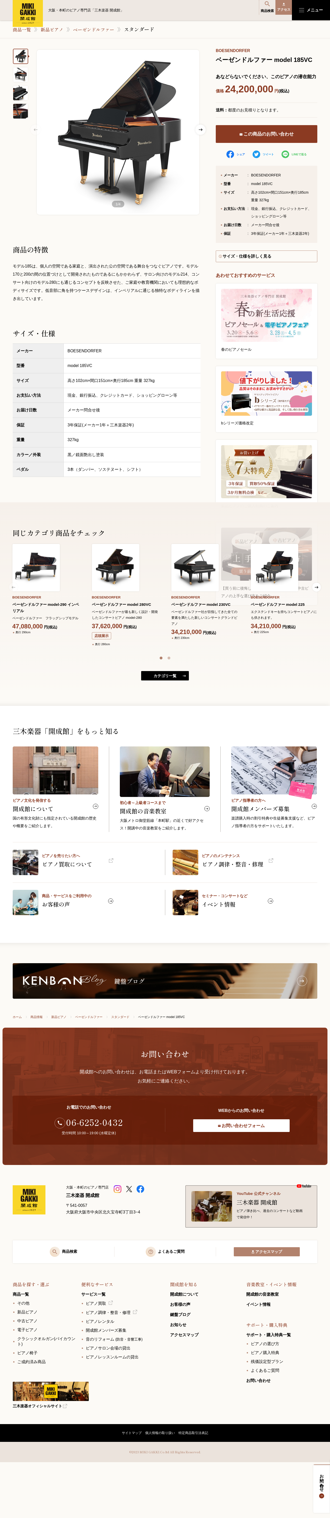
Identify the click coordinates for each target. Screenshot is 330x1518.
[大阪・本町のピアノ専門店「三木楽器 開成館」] (35, 1250)
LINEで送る (295, 154)
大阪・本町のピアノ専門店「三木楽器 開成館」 (28, 13)
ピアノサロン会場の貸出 (108, 1402)
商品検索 (258, 10)
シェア (234, 154)
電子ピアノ (27, 1383)
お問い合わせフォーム (241, 1170)
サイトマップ (128, 1488)
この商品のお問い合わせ (266, 134)
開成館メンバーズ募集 (106, 1384)
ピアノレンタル (100, 1375)
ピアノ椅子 (27, 1407)
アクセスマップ (266, 1304)
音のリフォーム (114, 1393)
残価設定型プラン (267, 1415)
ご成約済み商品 (31, 1415)
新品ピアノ (55, 29)
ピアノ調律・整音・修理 (108, 1366)
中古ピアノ (27, 1375)
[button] (160, 686)
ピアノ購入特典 (265, 1406)
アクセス (280, 10)
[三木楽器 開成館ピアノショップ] (118, 1234)
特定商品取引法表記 (197, 1488)
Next (200, 130)
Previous (35, 130)
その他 (23, 1357)
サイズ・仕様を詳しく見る (247, 257)
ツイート (263, 154)
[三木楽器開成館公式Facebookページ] (141, 1234)
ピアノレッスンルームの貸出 (112, 1411)
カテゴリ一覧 (165, 709)
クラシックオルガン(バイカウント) (46, 1395)
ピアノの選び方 (265, 1397)
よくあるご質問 (265, 1424)
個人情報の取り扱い (160, 1488)
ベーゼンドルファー (100, 29)
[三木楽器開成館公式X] (129, 1234)
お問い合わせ (321, 1484)
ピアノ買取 (96, 1357)
